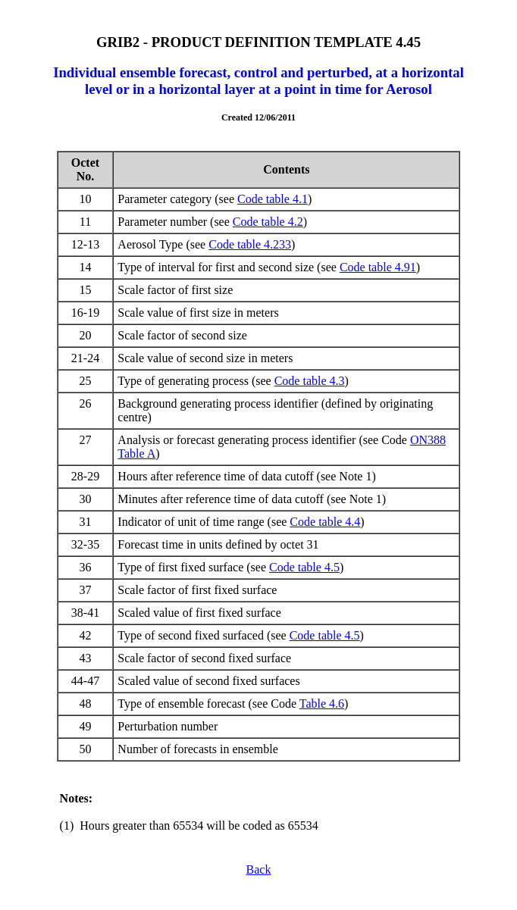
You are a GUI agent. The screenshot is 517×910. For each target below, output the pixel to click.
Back (258, 869)
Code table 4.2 (268, 221)
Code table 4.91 (378, 267)
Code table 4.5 (304, 567)
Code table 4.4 (325, 521)
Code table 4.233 (249, 244)
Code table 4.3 (309, 380)
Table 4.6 (321, 703)
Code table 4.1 (272, 198)
